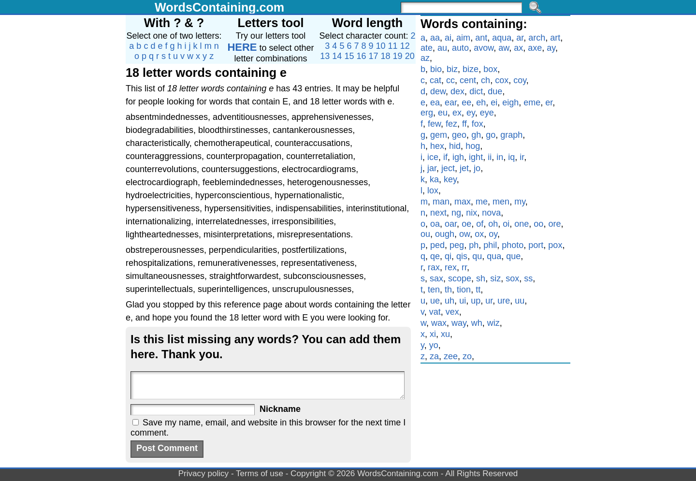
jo (477, 168)
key (450, 179)
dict (476, 91)
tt (478, 289)
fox (477, 124)
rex (451, 267)
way (458, 323)
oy (493, 234)
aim (463, 38)
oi (506, 224)
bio (436, 69)
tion (464, 289)
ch (485, 80)
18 (386, 56)
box (490, 69)
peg (457, 245)
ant (481, 38)
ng (456, 213)
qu (477, 256)
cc (450, 80)
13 (325, 56)
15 (349, 56)
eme (531, 102)
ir (522, 157)
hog (472, 146)
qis (461, 256)
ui (462, 301)
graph (511, 135)
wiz (493, 323)
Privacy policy (203, 473)
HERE (242, 47)
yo (433, 345)
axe (535, 48)
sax (436, 278)
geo (459, 135)
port (535, 245)
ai (448, 38)
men (501, 201)
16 (361, 56)
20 (410, 56)
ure (503, 301)
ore (554, 224)
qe (435, 256)
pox (555, 245)
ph (473, 245)
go (490, 135)
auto (460, 48)
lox (432, 190)
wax (439, 323)
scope (459, 278)
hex (437, 146)
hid (455, 146)
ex (457, 112)
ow (464, 234)
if (445, 157)
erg (426, 112)
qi (448, 256)
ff (464, 124)
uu (519, 301)
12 (405, 46)
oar (451, 224)
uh (449, 301)
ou (425, 234)
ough (444, 234)
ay (551, 48)
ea (435, 102)
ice (432, 157)
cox (501, 80)
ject (448, 168)
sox (512, 278)
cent (468, 80)
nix (471, 213)
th (448, 289)
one (521, 224)
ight (476, 157)
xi (433, 334)
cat (435, 80)
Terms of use (259, 473)
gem (438, 135)
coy (519, 80)
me (482, 201)
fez (451, 124)
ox (479, 234)
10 (381, 46)
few (434, 124)
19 (398, 56)
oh (493, 224)
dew (438, 91)
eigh (510, 102)
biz (452, 69)
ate (426, 48)
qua (494, 256)
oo (538, 224)
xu (445, 334)
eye (487, 112)
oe (466, 224)
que (513, 256)
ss (528, 278)
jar (431, 168)
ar (519, 38)
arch (536, 38)
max (462, 201)
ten (434, 289)
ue (435, 301)
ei (494, 102)
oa (435, 224)
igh (458, 157)
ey (470, 112)
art (555, 38)
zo (467, 356)
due (495, 91)
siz (495, 278)
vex (452, 312)
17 (373, 56)
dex (457, 91)
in (499, 157)
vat (435, 312)
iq (511, 157)
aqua (501, 38)
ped (437, 245)
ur (489, 301)
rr (464, 267)
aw (503, 48)
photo (512, 245)
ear (451, 102)
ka (434, 179)
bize (470, 69)
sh (480, 278)
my (519, 201)
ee (466, 102)
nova (491, 213)
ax (518, 48)
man (441, 201)
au (442, 48)
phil (490, 245)
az (425, 58)
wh (476, 323)
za (434, 356)
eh (481, 102)
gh (476, 135)
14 (337, 56)
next (438, 213)
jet (464, 168)
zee (451, 356)
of (479, 224)
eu (443, 112)
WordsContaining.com (219, 7)
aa (435, 38)
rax (434, 267)
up (475, 301)
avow (483, 48)
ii (490, 157)
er (548, 102)
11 (393, 46)
